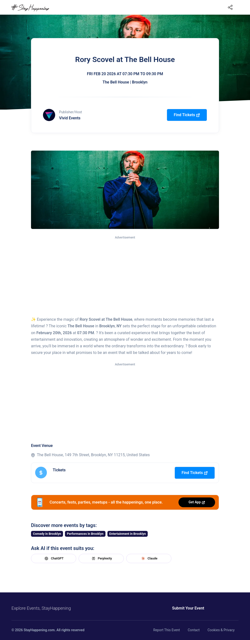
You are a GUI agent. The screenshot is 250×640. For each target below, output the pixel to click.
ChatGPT (53, 558)
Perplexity (101, 558)
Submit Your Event (188, 608)
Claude (148, 558)
